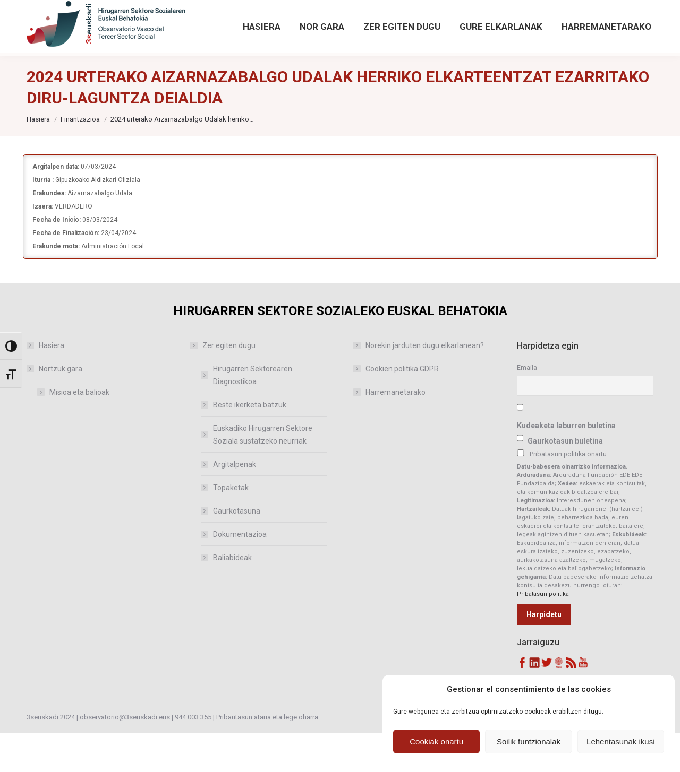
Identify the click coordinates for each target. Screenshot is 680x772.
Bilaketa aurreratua (572, 31)
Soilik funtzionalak (528, 741)
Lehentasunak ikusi (620, 741)
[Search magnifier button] (556, 12)
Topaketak (231, 527)
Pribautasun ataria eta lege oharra (267, 756)
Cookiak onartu (436, 741)
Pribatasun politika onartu (568, 493)
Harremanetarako (396, 431)
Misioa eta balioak (79, 431)
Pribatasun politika (543, 633)
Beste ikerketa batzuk (249, 444)
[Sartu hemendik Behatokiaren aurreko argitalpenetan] (286, 19)
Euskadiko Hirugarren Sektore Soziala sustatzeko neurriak (262, 473)
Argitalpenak (234, 503)
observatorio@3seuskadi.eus (137, 20)
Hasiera (51, 384)
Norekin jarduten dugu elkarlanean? (425, 384)
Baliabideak (232, 597)
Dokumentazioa (240, 573)
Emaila (527, 407)
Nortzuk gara (55, 408)
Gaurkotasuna (236, 550)
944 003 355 (193, 756)
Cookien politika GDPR (402, 408)
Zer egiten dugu (224, 384)
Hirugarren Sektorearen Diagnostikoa (252, 414)
